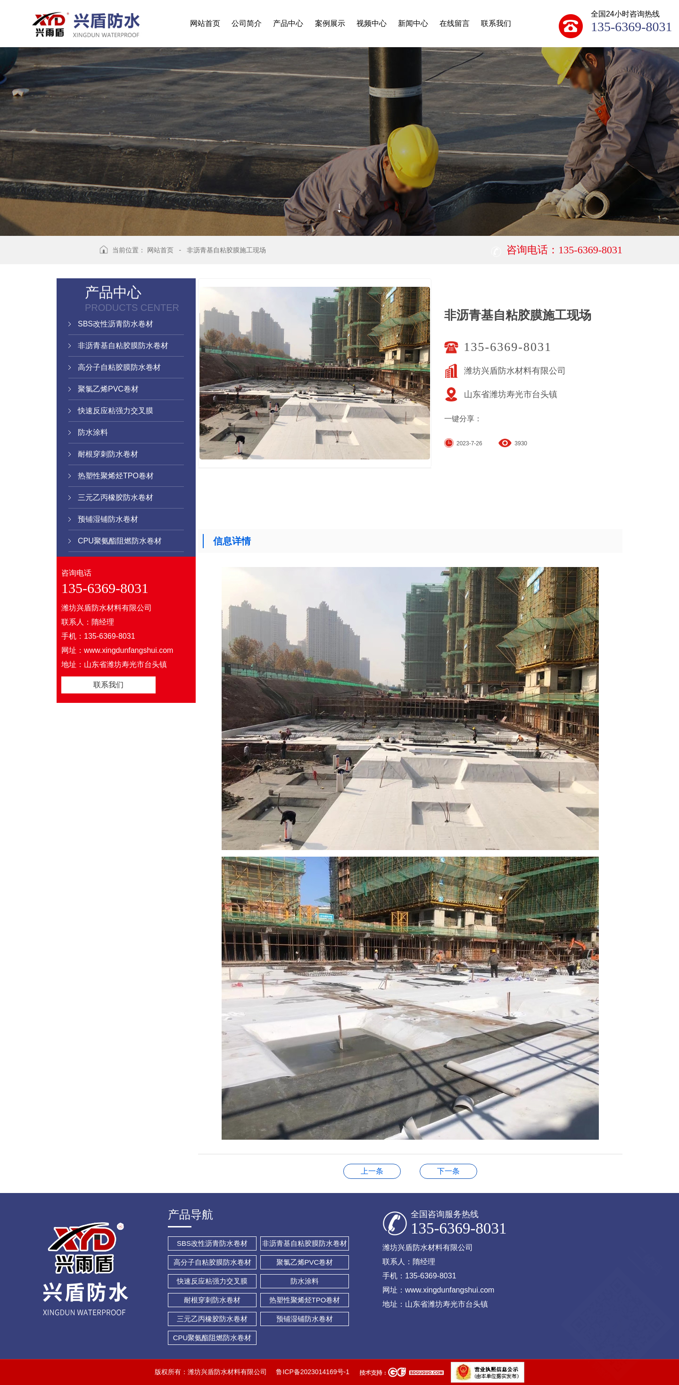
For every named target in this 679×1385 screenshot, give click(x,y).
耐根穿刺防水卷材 (108, 454)
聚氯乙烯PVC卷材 (108, 389)
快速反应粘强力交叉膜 (115, 411)
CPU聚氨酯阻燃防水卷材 (120, 541)
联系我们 (108, 685)
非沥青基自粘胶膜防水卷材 (123, 346)
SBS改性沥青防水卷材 (115, 324)
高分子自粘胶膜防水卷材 (119, 367)
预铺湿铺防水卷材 (108, 519)
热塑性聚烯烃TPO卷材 (116, 476)
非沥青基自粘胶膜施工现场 (226, 250)
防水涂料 (93, 432)
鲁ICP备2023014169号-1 (312, 1372)
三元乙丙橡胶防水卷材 (115, 497)
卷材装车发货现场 (372, 1171)
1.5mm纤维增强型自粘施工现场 (448, 1171)
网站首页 (160, 250)
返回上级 (74, 256)
